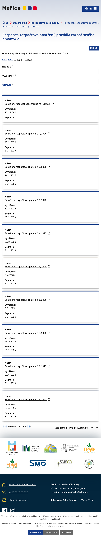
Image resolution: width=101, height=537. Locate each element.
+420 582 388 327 (18, 492)
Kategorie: (7, 59)
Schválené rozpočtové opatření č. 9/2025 (27, 399)
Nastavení (67, 532)
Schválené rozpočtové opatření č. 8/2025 (27, 366)
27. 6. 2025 (10, 408)
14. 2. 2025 (10, 175)
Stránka (12, 426)
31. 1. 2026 (10, 151)
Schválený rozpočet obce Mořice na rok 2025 (29, 104)
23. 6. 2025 (10, 375)
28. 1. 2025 (10, 142)
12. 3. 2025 (10, 209)
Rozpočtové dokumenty (45, 22)
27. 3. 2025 (10, 242)
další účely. (56, 519)
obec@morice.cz (18, 500)
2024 (19, 60)
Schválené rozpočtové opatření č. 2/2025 (27, 167)
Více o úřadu (87, 500)
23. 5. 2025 (10, 341)
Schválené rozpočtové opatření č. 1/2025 (27, 134)
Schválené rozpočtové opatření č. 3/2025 (27, 200)
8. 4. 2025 (10, 275)
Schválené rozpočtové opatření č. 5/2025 (27, 266)
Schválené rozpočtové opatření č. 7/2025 (27, 333)
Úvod (5, 22)
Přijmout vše (35, 532)
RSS (93, 48)
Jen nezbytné (51, 532)
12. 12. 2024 (11, 112)
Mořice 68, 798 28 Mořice (22, 485)
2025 (30, 60)
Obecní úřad (20, 22)
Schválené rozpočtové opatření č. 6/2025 (27, 300)
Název (6, 67)
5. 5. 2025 (10, 308)
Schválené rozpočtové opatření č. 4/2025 (27, 233)
